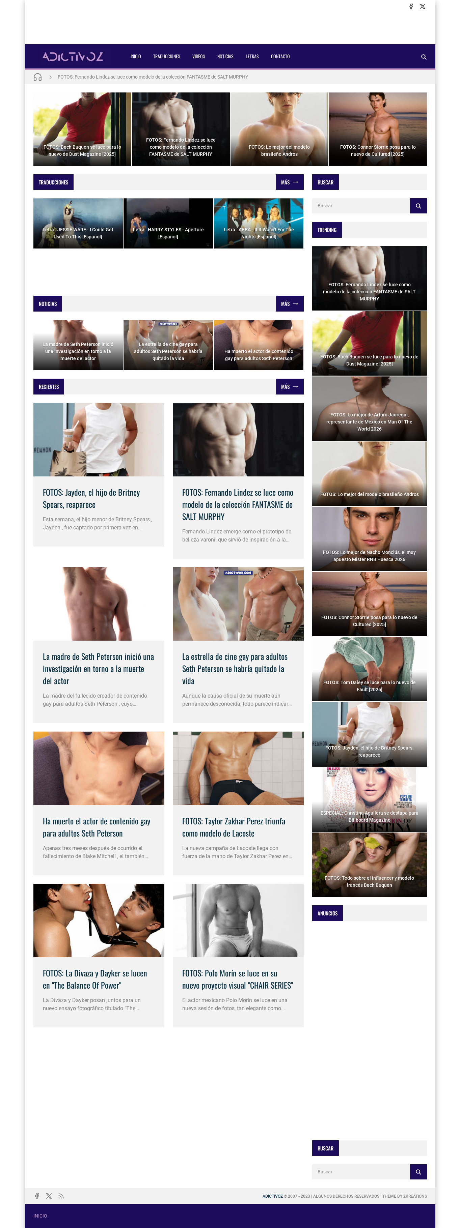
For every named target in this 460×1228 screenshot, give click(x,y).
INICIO (136, 56)
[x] (423, 6)
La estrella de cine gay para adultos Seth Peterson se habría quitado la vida (235, 668)
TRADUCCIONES (166, 56)
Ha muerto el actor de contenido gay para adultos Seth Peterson (96, 827)
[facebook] (411, 6)
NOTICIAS (225, 56)
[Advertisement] (230, 27)
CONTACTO (280, 56)
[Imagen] (98, 439)
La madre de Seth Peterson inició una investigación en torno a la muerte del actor (98, 668)
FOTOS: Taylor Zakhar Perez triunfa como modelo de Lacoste (233, 827)
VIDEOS (198, 56)
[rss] (61, 1196)
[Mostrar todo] (290, 182)
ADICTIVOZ (273, 1196)
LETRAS (252, 56)
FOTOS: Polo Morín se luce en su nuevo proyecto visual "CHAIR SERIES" (237, 979)
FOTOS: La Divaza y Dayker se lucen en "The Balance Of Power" (95, 979)
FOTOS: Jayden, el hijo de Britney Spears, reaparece (91, 498)
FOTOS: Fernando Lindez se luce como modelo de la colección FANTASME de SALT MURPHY (153, 77)
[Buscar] (424, 57)
